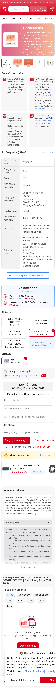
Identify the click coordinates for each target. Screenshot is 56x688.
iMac (39, 18)
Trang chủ (10, 18)
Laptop (22, 18)
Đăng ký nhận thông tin (16, 440)
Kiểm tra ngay (15, 305)
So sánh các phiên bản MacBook (28, 275)
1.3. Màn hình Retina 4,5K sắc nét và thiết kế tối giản (29, 547)
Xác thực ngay (29, 299)
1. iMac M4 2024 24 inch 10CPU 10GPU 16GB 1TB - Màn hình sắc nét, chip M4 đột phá (28, 531)
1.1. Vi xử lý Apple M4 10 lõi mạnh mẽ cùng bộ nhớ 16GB (29, 536)
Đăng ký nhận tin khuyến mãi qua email (23, 432)
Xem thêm (28, 567)
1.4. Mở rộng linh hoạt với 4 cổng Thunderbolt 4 (29, 552)
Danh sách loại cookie (23, 680)
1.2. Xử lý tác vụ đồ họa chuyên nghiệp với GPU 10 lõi (29, 541)
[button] (51, 63)
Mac (31, 18)
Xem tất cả (47, 152)
